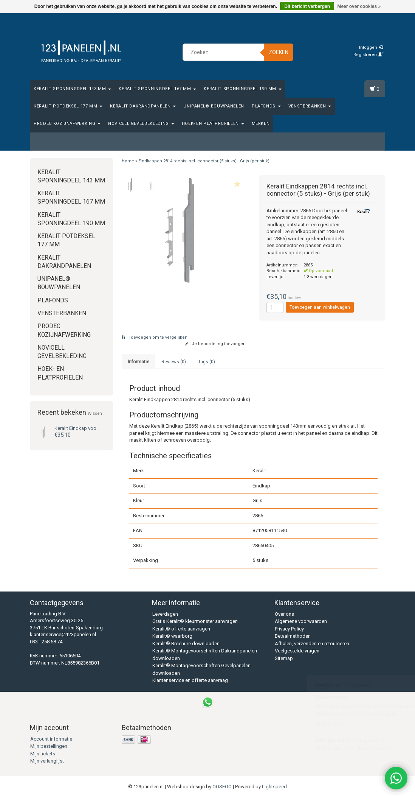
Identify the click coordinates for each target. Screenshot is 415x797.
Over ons (284, 614)
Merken (261, 123)
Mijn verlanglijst (47, 761)
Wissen (95, 413)
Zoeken (278, 52)
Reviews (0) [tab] (173, 361)
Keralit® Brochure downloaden (186, 643)
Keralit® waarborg (172, 636)
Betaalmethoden (293, 636)
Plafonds (266, 106)
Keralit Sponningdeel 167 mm (157, 88)
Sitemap (284, 658)
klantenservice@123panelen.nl (63, 634)
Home (128, 161)
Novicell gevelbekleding (141, 123)
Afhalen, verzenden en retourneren (312, 643)
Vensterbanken (309, 106)
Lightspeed (274, 786)
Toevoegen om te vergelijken (154, 337)
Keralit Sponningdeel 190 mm (242, 88)
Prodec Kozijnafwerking (67, 123)
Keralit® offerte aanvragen (181, 629)
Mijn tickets (42, 754)
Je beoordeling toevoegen (215, 343)
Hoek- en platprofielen (213, 123)
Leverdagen (165, 614)
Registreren (368, 54)
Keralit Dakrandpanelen (143, 106)
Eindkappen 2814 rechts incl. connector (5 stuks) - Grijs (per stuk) (203, 161)
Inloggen (371, 47)
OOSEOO (222, 786)
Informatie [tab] (138, 361)
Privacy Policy (289, 629)
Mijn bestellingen (48, 746)
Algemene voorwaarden (301, 621)
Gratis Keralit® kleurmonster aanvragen (195, 621)
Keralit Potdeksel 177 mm (68, 106)
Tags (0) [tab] (206, 361)
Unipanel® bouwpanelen (213, 106)
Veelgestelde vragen (297, 651)
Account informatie (51, 739)
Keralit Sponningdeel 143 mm (72, 88)
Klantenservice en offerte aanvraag (190, 680)
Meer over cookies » (359, 6)
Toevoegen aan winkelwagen (320, 307)
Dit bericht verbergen (307, 6)
